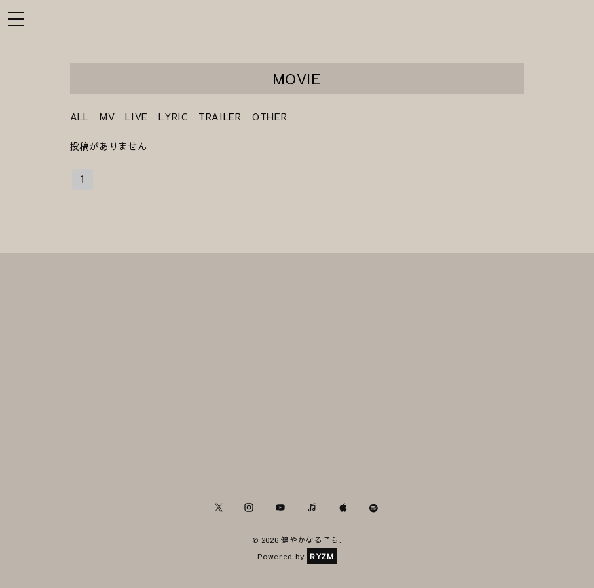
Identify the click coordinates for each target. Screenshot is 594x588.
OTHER (270, 116)
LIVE (136, 116)
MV (107, 116)
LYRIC (173, 116)
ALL (79, 116)
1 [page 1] (82, 179)
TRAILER (220, 116)
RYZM (322, 556)
